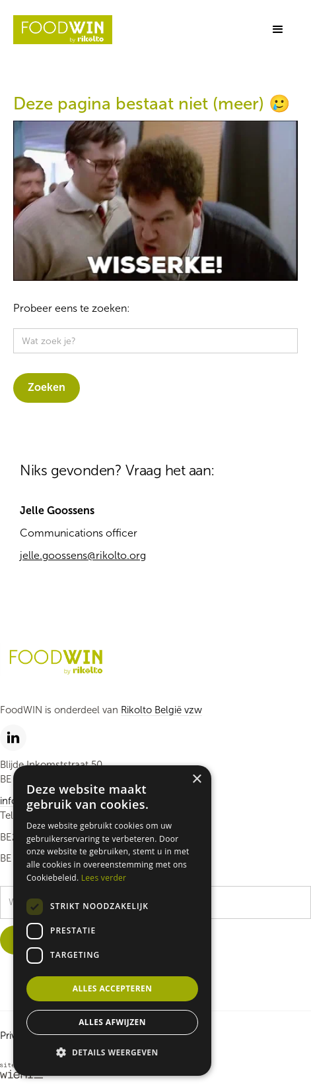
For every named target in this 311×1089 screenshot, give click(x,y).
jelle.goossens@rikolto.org (83, 555)
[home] (62, 30)
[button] (278, 29)
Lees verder (104, 877)
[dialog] (112, 920)
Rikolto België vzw (161, 710)
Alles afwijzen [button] (112, 1022)
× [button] (196, 779)
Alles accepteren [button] (113, 988)
